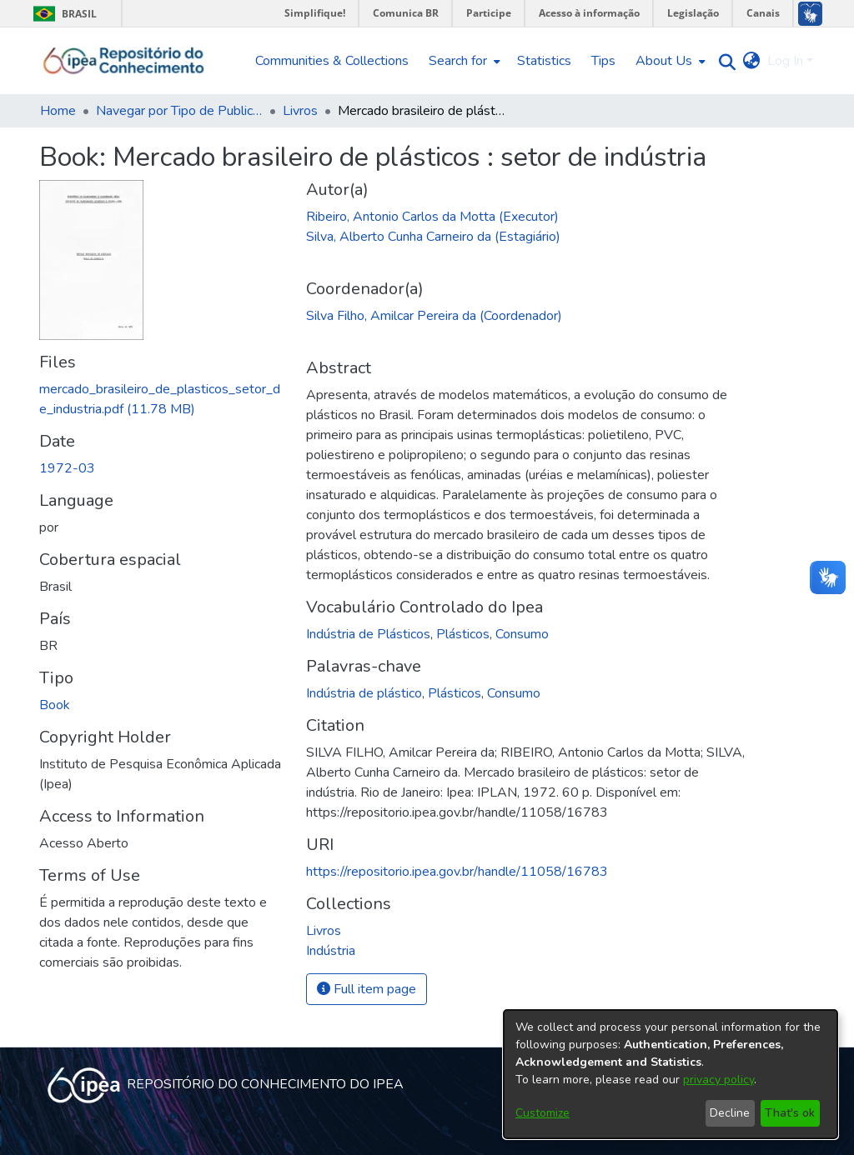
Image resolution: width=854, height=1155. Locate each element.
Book (54, 705)
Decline (730, 1113)
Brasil (62, 14)
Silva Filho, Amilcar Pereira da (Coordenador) (434, 316)
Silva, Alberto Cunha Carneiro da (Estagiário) (433, 237)
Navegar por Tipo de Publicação (179, 111)
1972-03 (67, 468)
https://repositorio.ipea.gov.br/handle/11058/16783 (457, 871)
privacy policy (718, 1080)
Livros (300, 111)
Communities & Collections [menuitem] (332, 61)
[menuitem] (462, 61)
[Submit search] (723, 61)
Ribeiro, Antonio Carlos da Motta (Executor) (432, 217)
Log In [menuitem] (785, 61)
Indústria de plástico (364, 693)
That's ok (790, 1113)
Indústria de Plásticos (368, 634)
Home (58, 111)
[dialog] (670, 1074)
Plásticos (463, 634)
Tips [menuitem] (603, 61)
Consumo (522, 634)
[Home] (123, 61)
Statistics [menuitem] (544, 61)
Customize (542, 1113)
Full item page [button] (366, 989)
